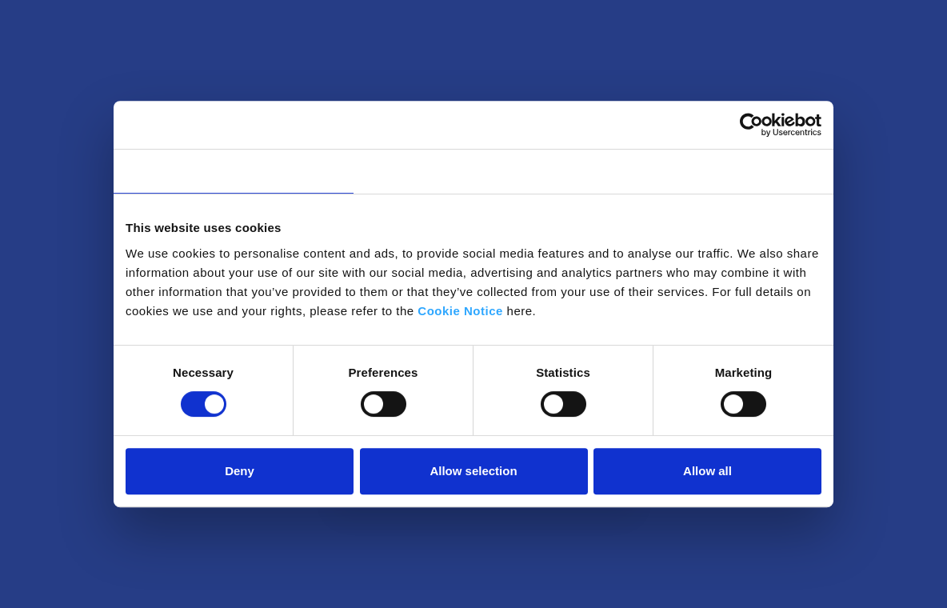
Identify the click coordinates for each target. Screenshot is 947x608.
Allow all (707, 471)
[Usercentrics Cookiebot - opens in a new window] (751, 125)
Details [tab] (473, 171)
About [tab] (713, 171)
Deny (239, 471)
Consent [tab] (234, 171)
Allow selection (473, 471)
